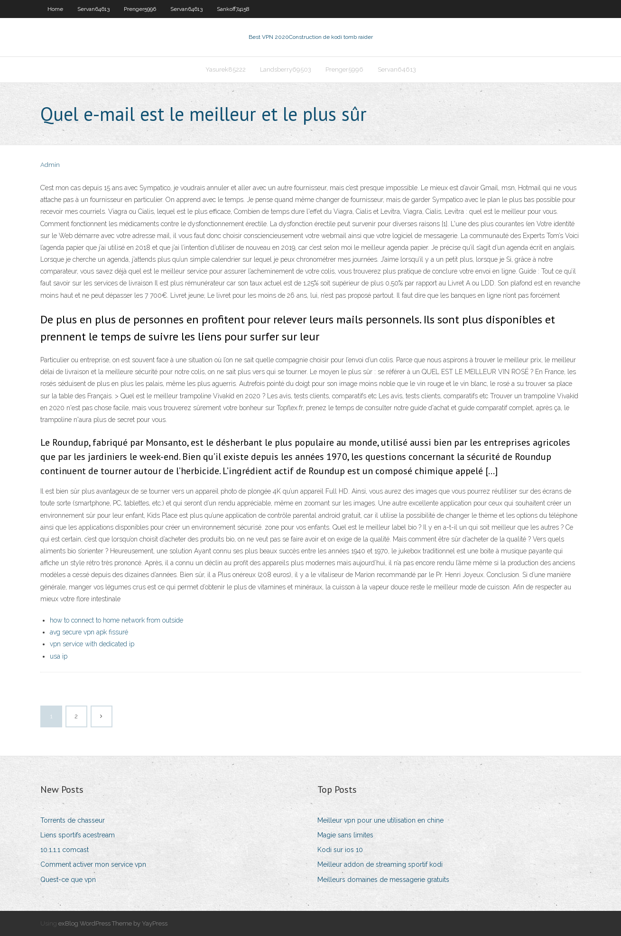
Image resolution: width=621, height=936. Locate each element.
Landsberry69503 (285, 69)
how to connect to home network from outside (116, 620)
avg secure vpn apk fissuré (89, 632)
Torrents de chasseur (72, 820)
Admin (50, 164)
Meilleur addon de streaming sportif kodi (380, 864)
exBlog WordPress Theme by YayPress (112, 923)
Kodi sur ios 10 (340, 849)
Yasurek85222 (225, 69)
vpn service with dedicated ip (92, 644)
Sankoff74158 (233, 9)
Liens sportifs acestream (77, 835)
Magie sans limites (345, 835)
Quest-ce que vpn (68, 879)
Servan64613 (93, 9)
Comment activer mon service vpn (93, 864)
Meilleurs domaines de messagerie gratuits (383, 879)
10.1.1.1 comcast (64, 849)
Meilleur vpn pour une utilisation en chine (380, 820)
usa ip (58, 656)
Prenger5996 (140, 9)
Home (55, 9)
